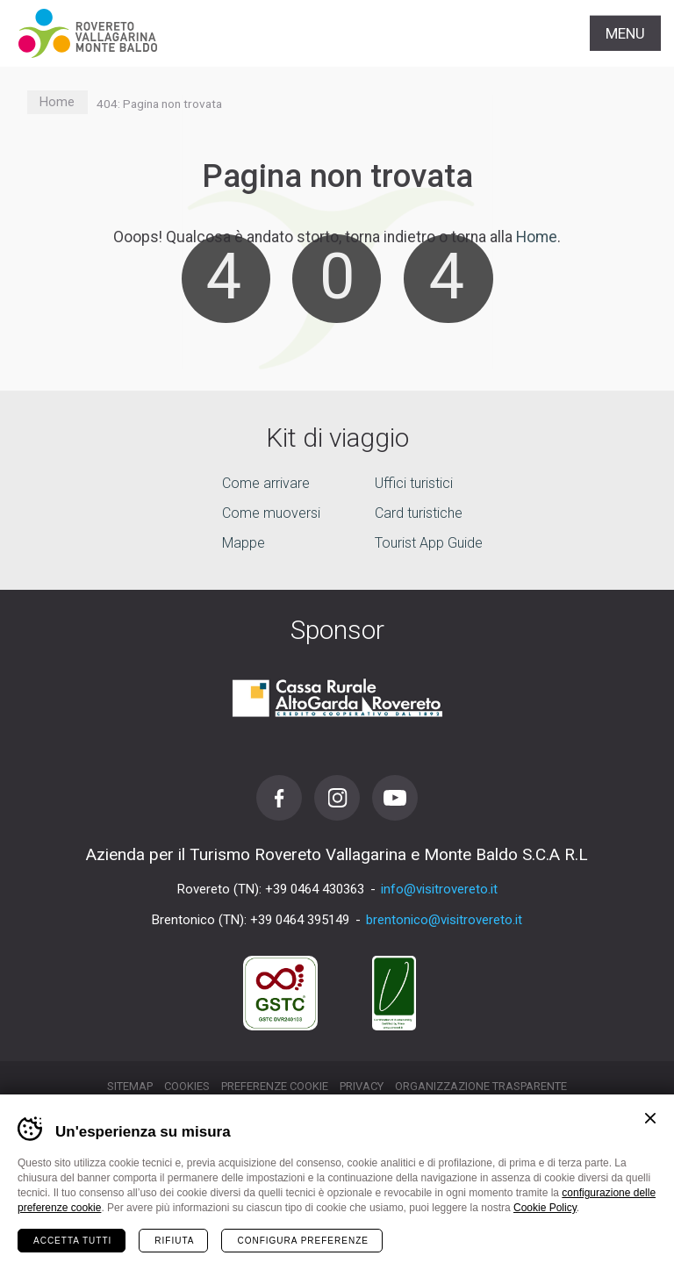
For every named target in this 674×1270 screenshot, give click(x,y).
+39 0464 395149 (299, 920)
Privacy (362, 1086)
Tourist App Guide (429, 543)
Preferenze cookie (274, 1086)
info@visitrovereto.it (439, 889)
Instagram (337, 798)
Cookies (187, 1086)
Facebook (279, 798)
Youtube (395, 798)
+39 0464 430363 (314, 889)
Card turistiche (418, 513)
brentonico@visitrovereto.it (444, 920)
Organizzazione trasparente (481, 1086)
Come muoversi (271, 513)
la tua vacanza (337, 1237)
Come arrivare (266, 483)
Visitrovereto (87, 33)
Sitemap (130, 1086)
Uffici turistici (414, 483)
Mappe (243, 543)
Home (57, 102)
